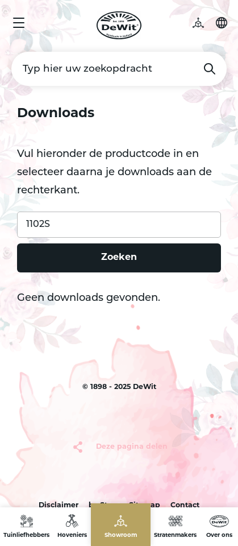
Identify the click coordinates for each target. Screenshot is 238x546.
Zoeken (209, 69)
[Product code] (119, 225)
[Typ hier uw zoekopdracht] (119, 69)
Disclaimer (58, 505)
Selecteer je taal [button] (221, 23)
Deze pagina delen (132, 447)
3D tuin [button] (204, 23)
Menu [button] (19, 23)
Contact (184, 505)
